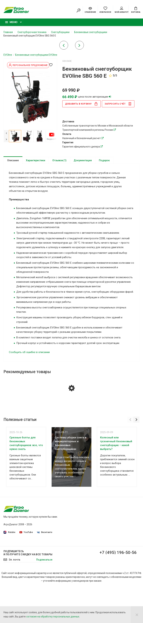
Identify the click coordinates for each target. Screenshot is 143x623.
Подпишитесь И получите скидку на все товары (28, 598)
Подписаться (44, 605)
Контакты (79, 559)
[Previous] (6, 133)
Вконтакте (44, 532)
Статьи (78, 564)
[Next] (6, 139)
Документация (83, 160)
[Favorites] (105, 10)
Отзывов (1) (59, 160)
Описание (13, 160)
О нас (77, 514)
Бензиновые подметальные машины (112, 572)
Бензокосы (109, 536)
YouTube (26, 532)
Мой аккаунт (121, 10)
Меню (11, 22)
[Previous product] (64, 46)
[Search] (78, 10)
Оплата (78, 554)
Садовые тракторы (114, 514)
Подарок (104, 160)
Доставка (80, 549)
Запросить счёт (118, 103)
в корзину (81, 103)
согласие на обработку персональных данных (52, 616)
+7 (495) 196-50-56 (118, 598)
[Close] (137, 614)
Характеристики (35, 160)
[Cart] (135, 10)
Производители (83, 544)
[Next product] (79, 46)
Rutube (9, 532)
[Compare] (90, 10)
